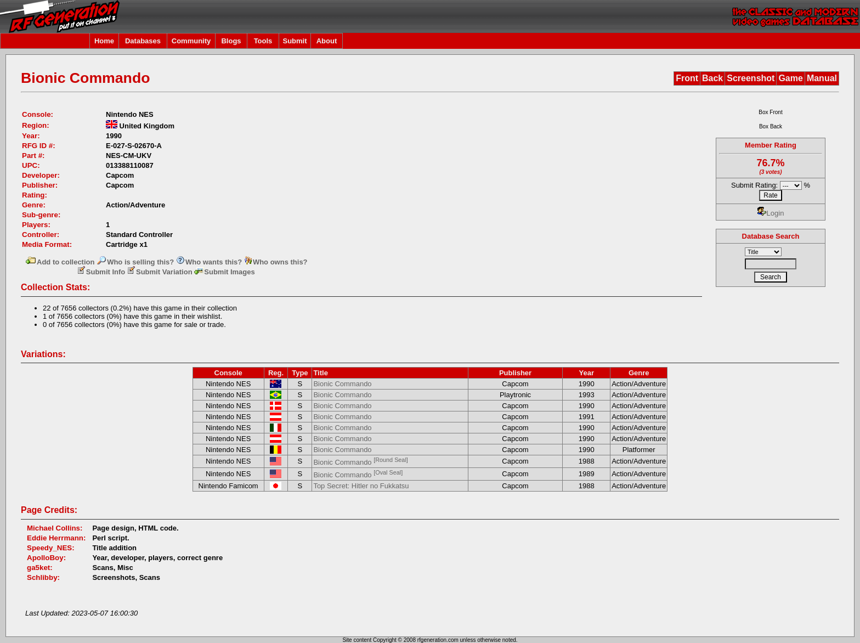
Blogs (231, 41)
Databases (143, 41)
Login (770, 213)
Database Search (771, 236)
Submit (294, 41)
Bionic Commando (342, 384)
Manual (822, 78)
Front (687, 78)
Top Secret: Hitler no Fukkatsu (361, 486)
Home (104, 41)
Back (712, 78)
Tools (263, 41)
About (326, 41)
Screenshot (750, 78)
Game (790, 78)
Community (191, 41)
